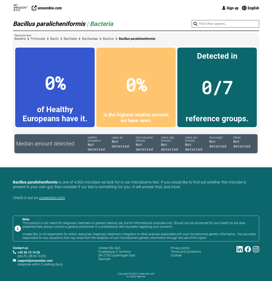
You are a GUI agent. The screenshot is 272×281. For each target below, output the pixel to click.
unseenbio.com (52, 197)
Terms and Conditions (186, 252)
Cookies (176, 255)
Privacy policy (180, 248)
